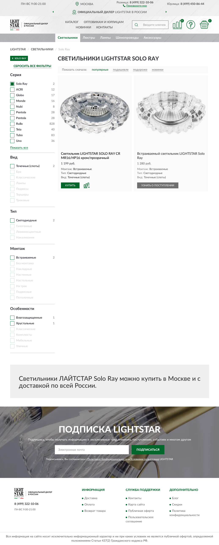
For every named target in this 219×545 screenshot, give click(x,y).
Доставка (90, 498)
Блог (175, 498)
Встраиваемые (26, 257)
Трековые (22, 200)
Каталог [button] (72, 22)
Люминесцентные (28, 231)
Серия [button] (15, 75)
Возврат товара (95, 510)
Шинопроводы (127, 37)
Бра (18, 171)
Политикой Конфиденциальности (107, 459)
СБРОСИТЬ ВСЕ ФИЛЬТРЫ (32, 66)
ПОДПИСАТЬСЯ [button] (148, 449)
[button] (135, 5)
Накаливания (25, 237)
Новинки (83, 27)
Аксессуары (152, 37)
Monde (20, 101)
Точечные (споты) (28, 166)
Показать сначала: (74, 69)
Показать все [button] (19, 147)
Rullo (19, 123)
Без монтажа (25, 263)
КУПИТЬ (70, 185)
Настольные (24, 280)
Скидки (177, 504)
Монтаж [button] (17, 249)
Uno (19, 141)
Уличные (22, 346)
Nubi (19, 106)
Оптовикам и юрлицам (104, 22)
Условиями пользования (144, 459)
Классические (25, 177)
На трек (21, 286)
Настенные (23, 274)
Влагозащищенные (29, 317)
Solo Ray (21, 83)
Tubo (19, 135)
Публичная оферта (141, 510)
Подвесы (22, 189)
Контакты (104, 27)
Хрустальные (25, 323)
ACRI (19, 89)
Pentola (21, 112)
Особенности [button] (22, 309)
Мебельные (24, 340)
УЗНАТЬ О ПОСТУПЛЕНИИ (157, 185)
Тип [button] (13, 212)
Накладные (24, 269)
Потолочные (24, 297)
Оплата (89, 504)
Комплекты (24, 334)
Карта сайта (136, 504)
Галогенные (24, 226)
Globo (20, 95)
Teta (18, 129)
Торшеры (22, 194)
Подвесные (24, 291)
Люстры (89, 37)
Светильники (68, 37)
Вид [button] (14, 157)
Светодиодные (26, 220)
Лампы (105, 37)
